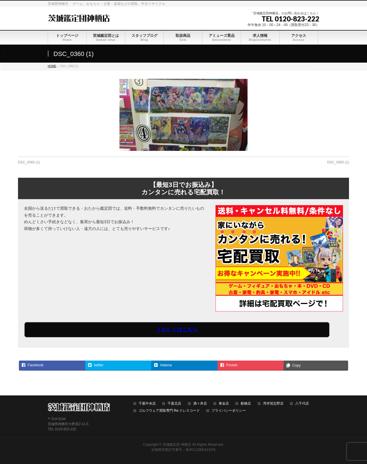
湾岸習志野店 (273, 403)
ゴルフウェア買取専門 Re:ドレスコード (169, 411)
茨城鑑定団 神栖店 (177, 445)
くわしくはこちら (177, 329)
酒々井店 (200, 403)
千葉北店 (174, 403)
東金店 (224, 403)
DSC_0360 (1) (29, 162)
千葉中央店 (147, 403)
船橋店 (246, 403)
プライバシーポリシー (229, 411)
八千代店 (302, 403)
